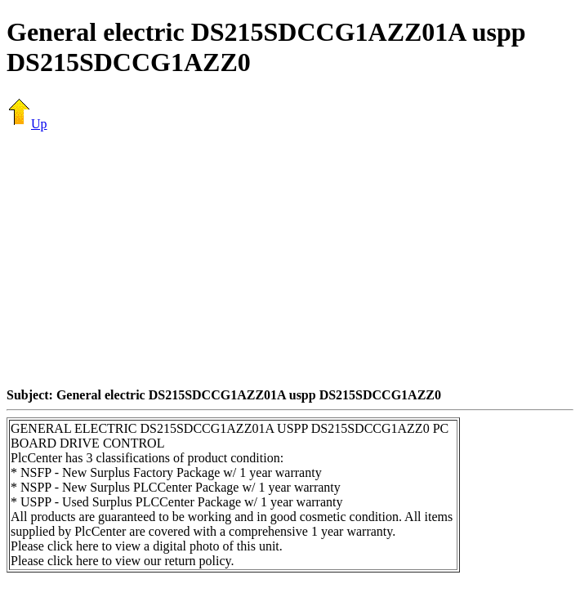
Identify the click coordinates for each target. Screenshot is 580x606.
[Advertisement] (293, 259)
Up (27, 124)
